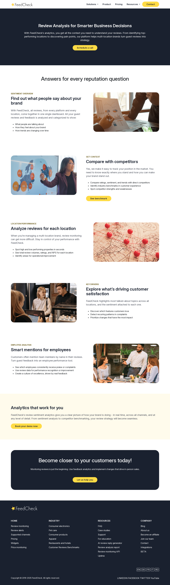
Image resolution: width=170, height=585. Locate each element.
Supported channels (20, 534)
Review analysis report (109, 547)
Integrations (146, 547)
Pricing (118, 4)
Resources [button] (133, 4)
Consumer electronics (59, 526)
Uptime (101, 555)
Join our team (147, 538)
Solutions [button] (91, 4)
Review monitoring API (109, 551)
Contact (150, 4)
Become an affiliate (150, 534)
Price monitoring (18, 547)
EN (138, 569)
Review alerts (17, 530)
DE (143, 569)
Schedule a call (85, 47)
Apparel (52, 538)
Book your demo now (26, 426)
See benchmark (98, 198)
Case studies (104, 530)
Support (102, 534)
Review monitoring (20, 526)
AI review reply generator (110, 543)
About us (145, 530)
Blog (143, 526)
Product (107, 4)
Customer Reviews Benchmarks (64, 547)
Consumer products (58, 534)
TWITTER (145, 578)
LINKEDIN (122, 578)
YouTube (154, 578)
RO (156, 569)
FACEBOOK (133, 578)
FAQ (100, 526)
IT (152, 569)
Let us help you (85, 479)
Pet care (53, 530)
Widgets (15, 543)
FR (148, 569)
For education (104, 538)
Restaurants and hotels (60, 543)
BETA (143, 551)
